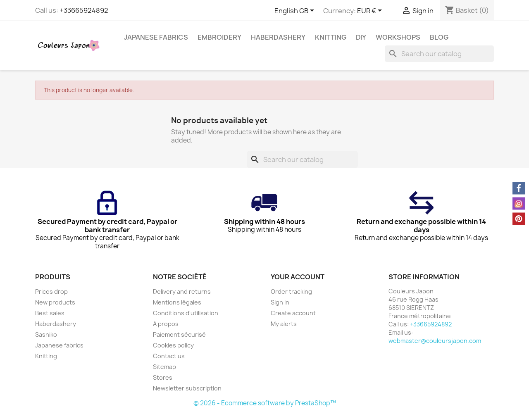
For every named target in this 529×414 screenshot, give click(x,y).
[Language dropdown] (295, 11)
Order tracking (291, 291)
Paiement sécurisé (179, 334)
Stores (162, 377)
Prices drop (51, 291)
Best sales (49, 313)
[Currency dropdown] (371, 11)
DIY (361, 37)
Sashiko (46, 334)
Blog (439, 37)
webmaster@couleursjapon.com (434, 341)
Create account (293, 313)
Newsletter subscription (187, 388)
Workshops (398, 37)
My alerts (284, 324)
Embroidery (219, 37)
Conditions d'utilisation (185, 313)
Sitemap (164, 367)
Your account (297, 276)
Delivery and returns (182, 291)
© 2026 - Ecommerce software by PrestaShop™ (264, 403)
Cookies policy (173, 345)
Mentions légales (177, 302)
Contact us (169, 356)
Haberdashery (278, 37)
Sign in (280, 302)
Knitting (330, 37)
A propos (166, 324)
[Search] (439, 53)
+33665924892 (84, 10)
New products (55, 302)
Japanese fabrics (156, 37)
